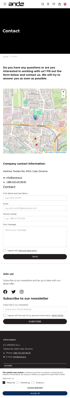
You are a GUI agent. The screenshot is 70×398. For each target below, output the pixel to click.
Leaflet (49, 152)
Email (5, 204)
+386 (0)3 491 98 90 (16, 182)
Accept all (35, 393)
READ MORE (57, 315)
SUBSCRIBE (35, 321)
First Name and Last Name (15, 193)
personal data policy (28, 251)
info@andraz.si (14, 177)
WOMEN (8, 365)
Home (5, 56)
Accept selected (35, 387)
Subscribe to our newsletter (15, 305)
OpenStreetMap (60, 152)
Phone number (10, 214)
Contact (14, 56)
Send (35, 256)
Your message (9, 224)
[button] (35, 117)
